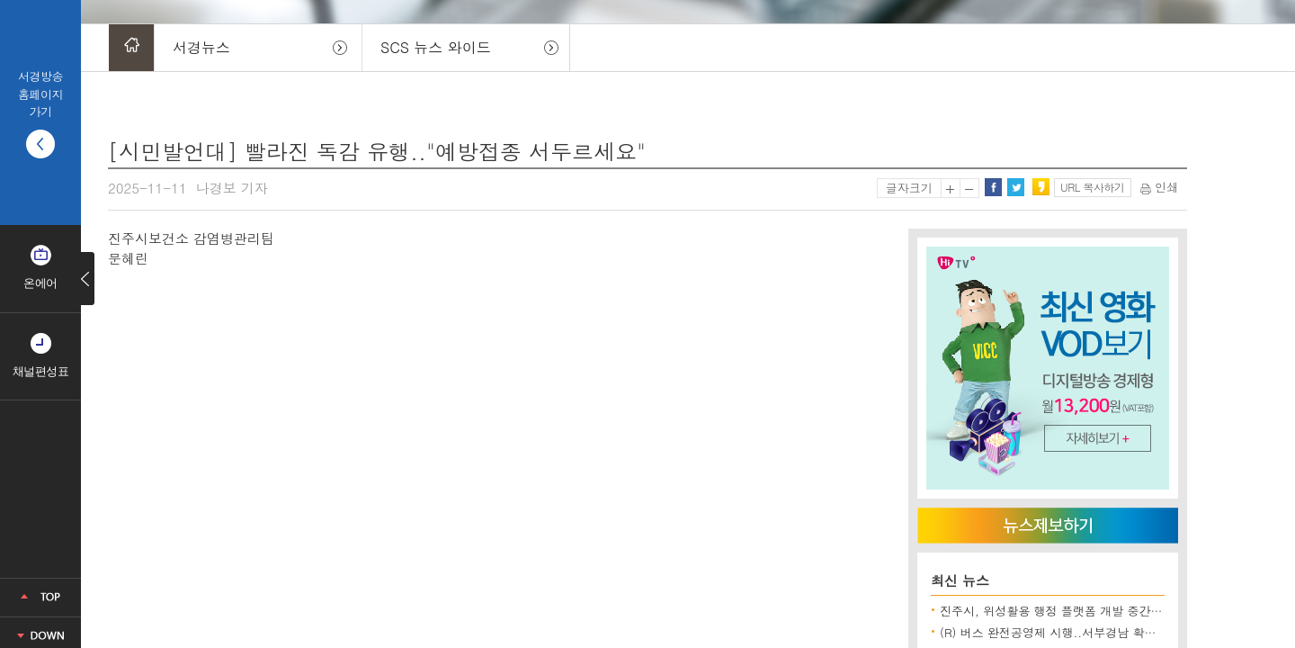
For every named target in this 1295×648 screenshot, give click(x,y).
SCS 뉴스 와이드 (435, 47)
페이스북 (993, 187)
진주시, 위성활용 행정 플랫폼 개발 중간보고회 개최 (1076, 610)
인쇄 (1159, 186)
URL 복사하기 (1092, 186)
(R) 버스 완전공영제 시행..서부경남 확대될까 (1060, 632)
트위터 (1015, 187)
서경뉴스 (201, 47)
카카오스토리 (1040, 187)
